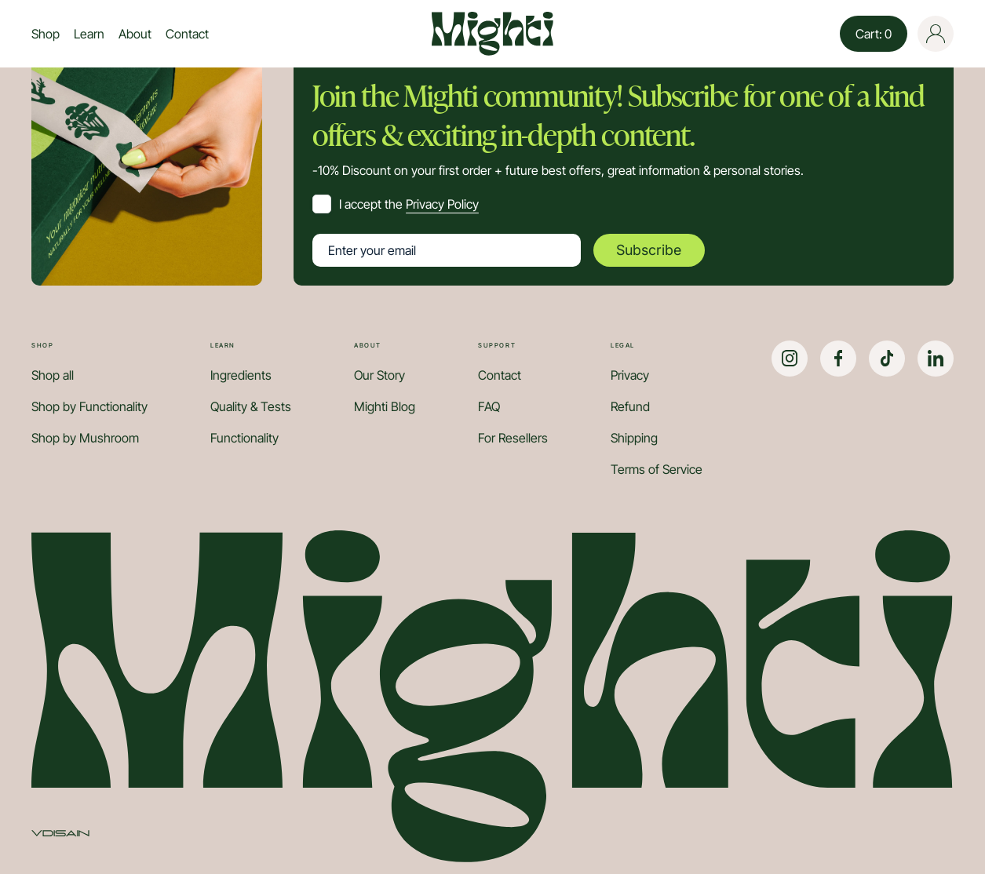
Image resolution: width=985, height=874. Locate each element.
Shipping (634, 438)
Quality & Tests (250, 406)
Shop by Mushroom (85, 438)
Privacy (630, 375)
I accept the (409, 204)
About (135, 34)
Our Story (379, 375)
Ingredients (241, 375)
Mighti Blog (384, 406)
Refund (630, 406)
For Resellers (513, 438)
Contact (187, 34)
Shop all (52, 375)
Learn (89, 34)
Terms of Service (656, 469)
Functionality (244, 438)
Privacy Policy (442, 204)
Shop (45, 34)
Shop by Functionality (89, 406)
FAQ (489, 406)
